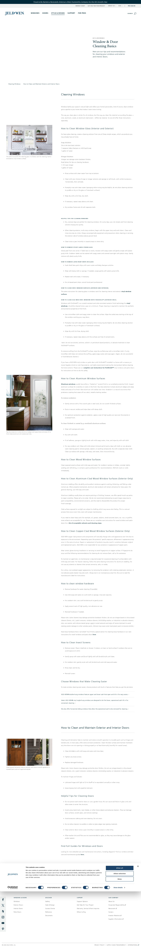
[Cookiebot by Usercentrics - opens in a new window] (12, 946)
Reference (48, 912)
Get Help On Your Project (85, 905)
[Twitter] (3, 905)
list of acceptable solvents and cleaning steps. (85, 523)
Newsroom (112, 908)
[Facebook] (3, 899)
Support (71, 13)
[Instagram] (3, 917)
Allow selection (120, 932)
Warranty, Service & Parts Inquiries (88, 908)
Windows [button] (35, 13)
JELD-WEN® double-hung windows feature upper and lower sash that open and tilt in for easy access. (94, 694)
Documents (49, 915)
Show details (118, 946)
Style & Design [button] (58, 13)
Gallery (47, 901)
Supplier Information (116, 919)
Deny (120, 937)
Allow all (119, 926)
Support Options (82, 901)
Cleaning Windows (14, 84)
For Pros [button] (82, 13)
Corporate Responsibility (117, 905)
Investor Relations (114, 915)
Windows (17, 901)
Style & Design (50, 905)
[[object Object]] (14, 13)
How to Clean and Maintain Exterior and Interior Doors (41, 84)
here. (83, 854)
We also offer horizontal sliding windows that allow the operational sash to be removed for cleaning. (94, 709)
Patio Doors (17, 912)
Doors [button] (45, 13)
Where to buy (35, 878)
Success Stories (50, 908)
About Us (111, 901)
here (94, 634)
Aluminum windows (68, 384)
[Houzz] (3, 911)
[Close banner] (138, 925)
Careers (110, 912)
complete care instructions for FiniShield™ (98, 368)
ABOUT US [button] (112, 5)
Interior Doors (18, 908)
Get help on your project (105, 878)
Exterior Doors (18, 905)
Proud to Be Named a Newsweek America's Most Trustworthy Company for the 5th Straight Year (71, 2)
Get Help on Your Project (96, 6)
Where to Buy (80, 6)
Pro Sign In (131, 6)
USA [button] (120, 5)
